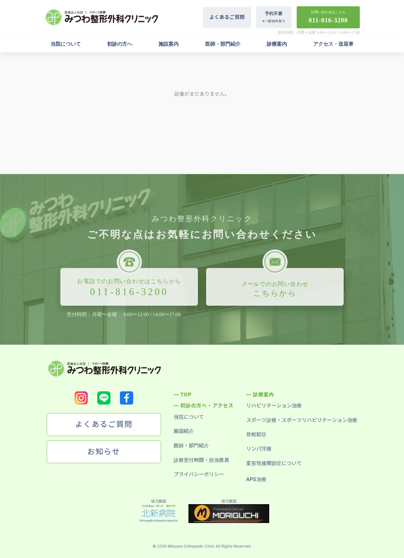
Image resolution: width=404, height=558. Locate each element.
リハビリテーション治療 (274, 405)
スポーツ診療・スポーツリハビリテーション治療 (301, 420)
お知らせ (103, 451)
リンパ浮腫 (258, 449)
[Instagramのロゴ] (81, 397)
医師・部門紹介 (223, 44)
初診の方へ (119, 44)
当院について (65, 44)
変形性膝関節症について (274, 463)
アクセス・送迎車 (333, 44)
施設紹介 (184, 431)
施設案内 (168, 44)
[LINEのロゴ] (103, 397)
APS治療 (256, 479)
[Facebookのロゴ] (126, 397)
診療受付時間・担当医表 (201, 460)
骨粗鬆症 (256, 434)
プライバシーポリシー (199, 474)
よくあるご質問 (227, 17)
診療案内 (277, 44)
